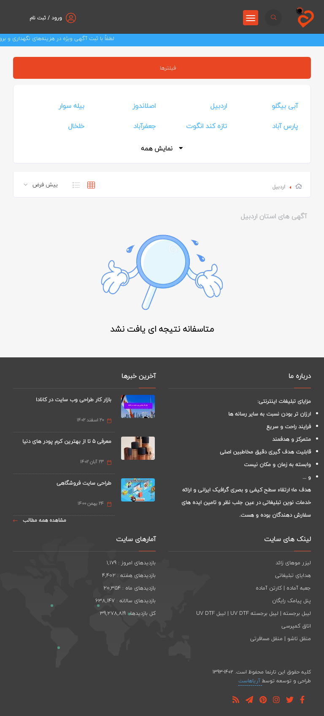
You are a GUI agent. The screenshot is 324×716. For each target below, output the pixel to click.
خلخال (76, 126)
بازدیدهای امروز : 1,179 (131, 562)
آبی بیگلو (285, 106)
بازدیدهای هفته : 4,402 (129, 575)
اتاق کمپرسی (296, 625)
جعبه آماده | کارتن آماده (283, 588)
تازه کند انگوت (206, 126)
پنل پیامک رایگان (291, 600)
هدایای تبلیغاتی (293, 575)
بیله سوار (71, 106)
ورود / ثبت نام (46, 17)
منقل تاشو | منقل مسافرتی (280, 638)
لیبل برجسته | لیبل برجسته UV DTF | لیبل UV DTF (253, 613)
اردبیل (218, 106)
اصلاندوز (144, 106)
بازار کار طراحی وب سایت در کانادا (73, 399)
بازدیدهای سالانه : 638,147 (125, 600)
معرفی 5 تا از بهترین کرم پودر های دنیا (66, 441)
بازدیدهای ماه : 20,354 (129, 588)
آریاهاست (250, 680)
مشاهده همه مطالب (39, 520)
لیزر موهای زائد (293, 562)
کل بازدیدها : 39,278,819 (128, 613)
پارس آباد (285, 126)
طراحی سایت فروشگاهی (84, 483)
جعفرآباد (144, 126)
